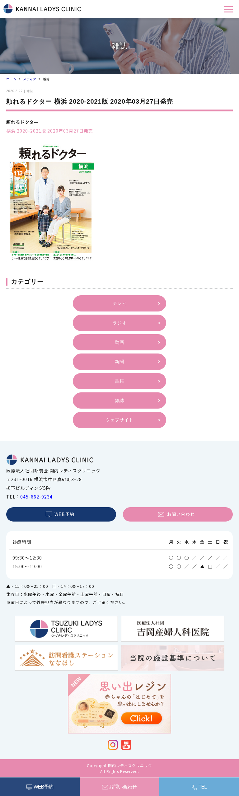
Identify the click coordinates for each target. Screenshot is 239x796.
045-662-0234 (36, 497)
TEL (203, 786)
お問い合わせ (123, 786)
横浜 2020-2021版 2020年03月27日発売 (49, 131)
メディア (29, 79)
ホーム (11, 79)
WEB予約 (43, 786)
